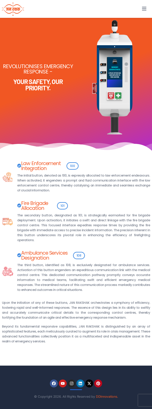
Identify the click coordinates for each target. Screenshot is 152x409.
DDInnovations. (107, 396)
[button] (144, 9)
